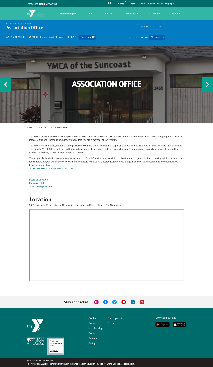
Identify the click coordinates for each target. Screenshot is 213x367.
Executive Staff (36, 183)
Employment (115, 318)
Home (29, 127)
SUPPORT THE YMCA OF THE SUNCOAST (52, 168)
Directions (86, 37)
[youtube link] (123, 302)
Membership (68, 13)
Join (133, 3)
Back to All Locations (20, 24)
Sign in (151, 3)
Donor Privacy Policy (92, 338)
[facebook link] (105, 302)
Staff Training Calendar (41, 186)
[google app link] (162, 324)
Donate (120, 3)
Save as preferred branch (151, 26)
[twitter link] (114, 302)
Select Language (165, 3)
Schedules (155, 13)
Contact (92, 318)
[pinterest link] (142, 302)
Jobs (142, 3)
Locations (108, 13)
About (175, 13)
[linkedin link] (133, 302)
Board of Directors (38, 179)
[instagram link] (96, 302)
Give (89, 13)
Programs (131, 13)
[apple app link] (179, 324)
